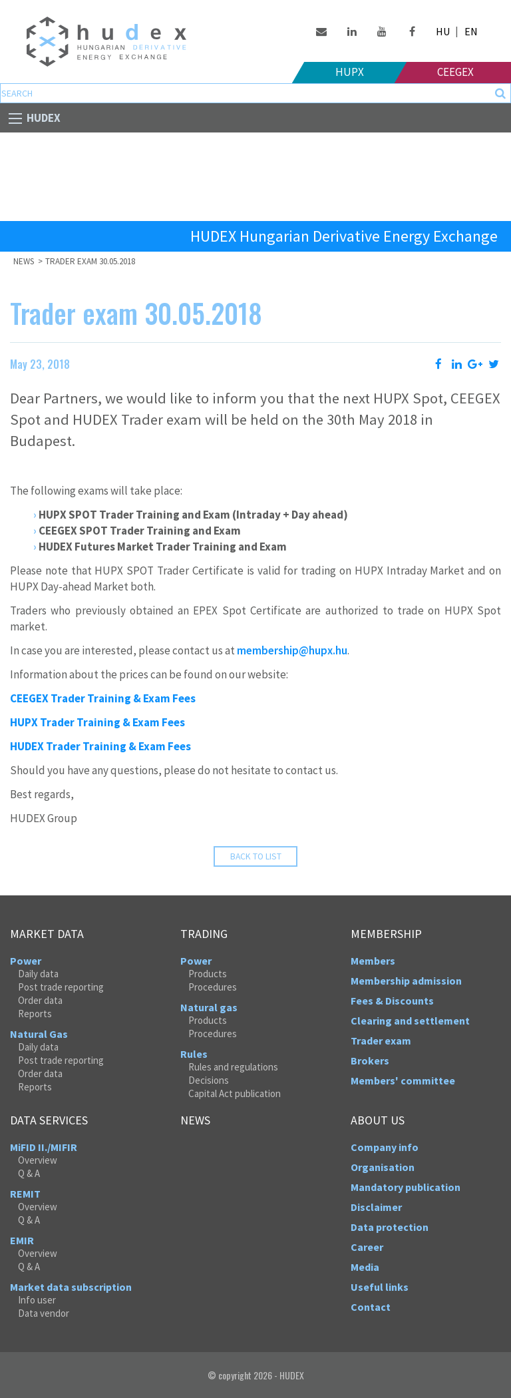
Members (373, 960)
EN (471, 31)
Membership (386, 934)
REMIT (25, 1193)
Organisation (383, 1167)
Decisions (208, 1080)
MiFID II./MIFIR (43, 1147)
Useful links (380, 1286)
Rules (194, 1053)
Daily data (38, 973)
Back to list (255, 856)
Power (25, 960)
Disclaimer (376, 1207)
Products (207, 973)
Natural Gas (39, 1034)
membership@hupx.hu (292, 650)
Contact (371, 1306)
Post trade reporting (61, 987)
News (24, 261)
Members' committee (403, 1080)
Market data (47, 934)
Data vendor (43, 1313)
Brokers (370, 1060)
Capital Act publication (234, 1093)
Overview (37, 1160)
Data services (49, 1120)
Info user (37, 1299)
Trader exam (381, 1040)
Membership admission (406, 980)
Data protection (389, 1227)
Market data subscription (71, 1286)
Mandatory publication (405, 1187)
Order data (40, 1000)
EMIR (22, 1240)
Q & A (29, 1173)
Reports (35, 1013)
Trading (204, 934)
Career (367, 1247)
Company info (385, 1147)
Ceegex (455, 72)
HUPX (349, 72)
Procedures (212, 987)
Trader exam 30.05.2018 (90, 261)
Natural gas (209, 1007)
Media (365, 1267)
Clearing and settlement (410, 1020)
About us (378, 1120)
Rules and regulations (233, 1066)
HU (443, 31)
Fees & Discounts (392, 1000)
